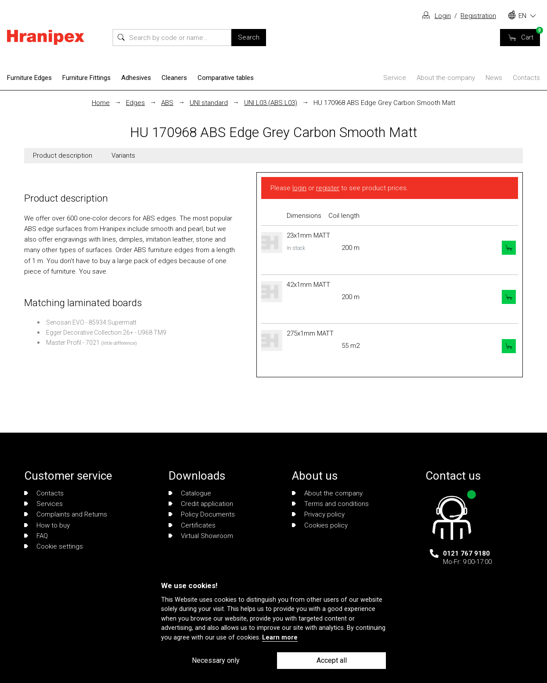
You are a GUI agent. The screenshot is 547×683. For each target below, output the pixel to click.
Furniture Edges (29, 78)
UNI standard (209, 103)
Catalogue (190, 493)
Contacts (526, 78)
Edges (135, 103)
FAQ (36, 536)
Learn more (280, 637)
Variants (123, 155)
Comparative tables (226, 78)
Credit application (201, 504)
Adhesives (136, 78)
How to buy (47, 525)
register (327, 188)
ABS (167, 103)
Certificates (192, 525)
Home (101, 103)
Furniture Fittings (86, 78)
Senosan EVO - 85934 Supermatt (91, 322)
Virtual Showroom (201, 536)
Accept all (332, 660)
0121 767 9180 (466, 553)
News (494, 78)
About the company (446, 78)
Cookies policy (320, 525)
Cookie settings (53, 546)
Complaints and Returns (65, 514)
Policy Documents (202, 514)
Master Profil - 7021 (73, 342)
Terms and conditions (330, 504)
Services (43, 504)
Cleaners (174, 78)
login (299, 188)
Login (443, 16)
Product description (62, 155)
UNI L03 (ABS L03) (270, 103)
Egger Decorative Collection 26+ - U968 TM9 (106, 332)
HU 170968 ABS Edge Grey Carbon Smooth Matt (384, 103)
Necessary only (216, 660)
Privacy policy (318, 514)
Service (394, 78)
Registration (478, 16)
